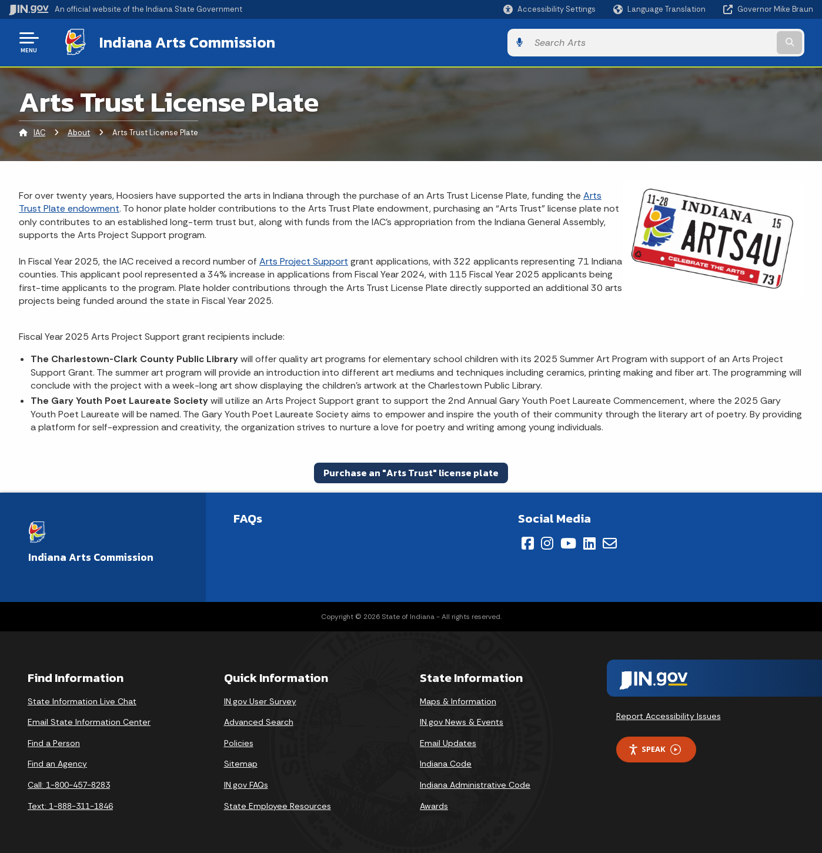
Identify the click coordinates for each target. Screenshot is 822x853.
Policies (238, 742)
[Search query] (720, 42)
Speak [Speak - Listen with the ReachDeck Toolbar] (654, 748)
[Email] (610, 542)
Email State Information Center (89, 720)
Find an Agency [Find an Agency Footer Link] (57, 762)
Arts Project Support (303, 260)
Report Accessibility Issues (668, 715)
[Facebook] (528, 542)
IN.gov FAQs (246, 783)
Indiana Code (446, 762)
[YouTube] (568, 542)
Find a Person (54, 742)
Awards (434, 805)
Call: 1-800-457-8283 (69, 783)
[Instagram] (547, 542)
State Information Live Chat (82, 700)
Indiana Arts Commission (178, 42)
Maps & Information (458, 700)
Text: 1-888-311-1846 (70, 805)
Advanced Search (258, 720)
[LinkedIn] (589, 542)
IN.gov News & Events (461, 720)
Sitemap (241, 762)
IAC (39, 132)
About (79, 132)
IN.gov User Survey (260, 700)
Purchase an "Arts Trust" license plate (411, 471)
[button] (549, 9)
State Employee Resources (277, 805)
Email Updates (448, 742)
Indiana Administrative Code (475, 783)
